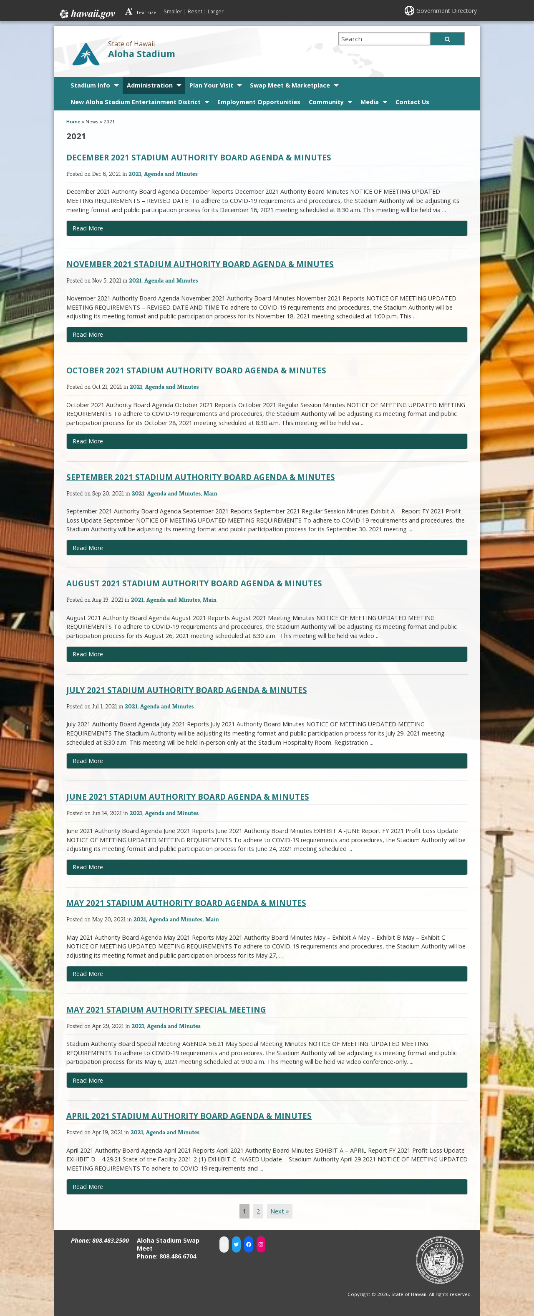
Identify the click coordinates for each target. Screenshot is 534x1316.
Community (326, 102)
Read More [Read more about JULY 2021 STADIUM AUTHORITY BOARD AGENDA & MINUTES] (88, 761)
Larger (216, 11)
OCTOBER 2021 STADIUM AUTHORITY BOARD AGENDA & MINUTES (196, 370)
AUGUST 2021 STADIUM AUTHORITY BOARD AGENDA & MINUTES (194, 583)
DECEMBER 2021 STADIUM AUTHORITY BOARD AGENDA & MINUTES (198, 157)
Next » (279, 1211)
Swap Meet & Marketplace (290, 85)
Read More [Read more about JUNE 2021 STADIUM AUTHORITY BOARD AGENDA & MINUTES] (88, 867)
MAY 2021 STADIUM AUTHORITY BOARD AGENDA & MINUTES (186, 903)
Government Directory (446, 11)
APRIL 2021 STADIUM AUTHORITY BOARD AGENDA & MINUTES (189, 1116)
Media (369, 102)
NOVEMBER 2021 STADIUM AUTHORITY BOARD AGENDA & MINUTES (200, 264)
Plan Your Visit (211, 85)
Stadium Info (90, 85)
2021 (134, 174)
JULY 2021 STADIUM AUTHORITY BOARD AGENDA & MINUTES (186, 690)
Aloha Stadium (141, 53)
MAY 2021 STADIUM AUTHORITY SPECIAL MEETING (166, 1009)
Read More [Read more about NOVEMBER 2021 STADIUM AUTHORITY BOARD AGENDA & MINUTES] (88, 334)
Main (210, 493)
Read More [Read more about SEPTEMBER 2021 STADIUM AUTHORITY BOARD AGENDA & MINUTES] (88, 548)
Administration (150, 85)
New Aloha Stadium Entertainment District (136, 102)
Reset (195, 11)
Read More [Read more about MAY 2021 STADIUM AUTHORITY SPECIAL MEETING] (88, 1080)
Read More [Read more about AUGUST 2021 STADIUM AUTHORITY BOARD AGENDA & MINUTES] (88, 654)
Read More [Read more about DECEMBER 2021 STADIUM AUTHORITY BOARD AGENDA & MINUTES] (88, 228)
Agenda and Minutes (171, 174)
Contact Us (412, 102)
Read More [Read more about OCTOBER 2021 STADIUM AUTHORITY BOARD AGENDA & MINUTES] (88, 441)
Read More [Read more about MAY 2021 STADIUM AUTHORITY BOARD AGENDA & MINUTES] (88, 974)
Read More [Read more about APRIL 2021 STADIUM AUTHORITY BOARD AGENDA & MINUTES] (88, 1187)
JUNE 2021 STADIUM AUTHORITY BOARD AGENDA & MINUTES (187, 796)
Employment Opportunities (258, 102)
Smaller (173, 11)
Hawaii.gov (86, 14)
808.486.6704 (177, 1256)
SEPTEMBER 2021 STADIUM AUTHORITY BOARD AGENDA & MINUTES (200, 477)
